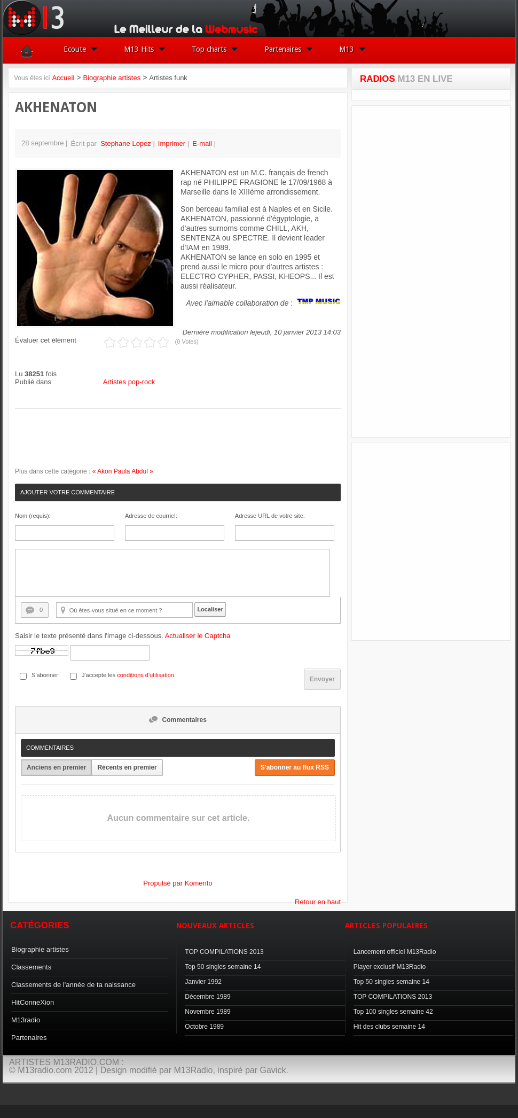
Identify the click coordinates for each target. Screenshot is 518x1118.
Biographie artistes (111, 78)
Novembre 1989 (207, 1011)
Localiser (210, 609)
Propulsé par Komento (177, 883)
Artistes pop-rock (129, 382)
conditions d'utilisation (145, 675)
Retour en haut (318, 902)
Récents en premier (126, 767)
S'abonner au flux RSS (295, 767)
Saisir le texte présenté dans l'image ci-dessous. (123, 636)
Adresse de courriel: (151, 516)
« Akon (102, 471)
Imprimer (172, 143)
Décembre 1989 (207, 996)
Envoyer (322, 679)
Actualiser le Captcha (198, 636)
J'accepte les (98, 675)
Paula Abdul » (133, 471)
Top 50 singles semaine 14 (223, 967)
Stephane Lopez (125, 143)
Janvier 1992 (203, 981)
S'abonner (45, 675)
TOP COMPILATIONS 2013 (224, 952)
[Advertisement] (431, 271)
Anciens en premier (56, 767)
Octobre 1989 (204, 1026)
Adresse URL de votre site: (270, 516)
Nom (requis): (33, 516)
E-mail (203, 143)
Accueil (63, 78)
